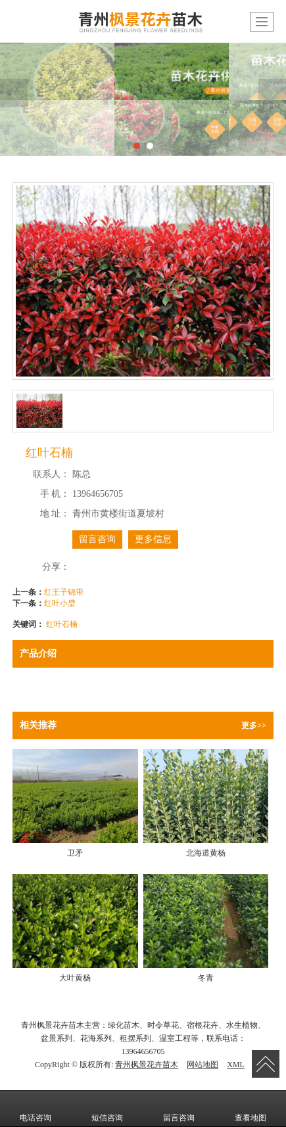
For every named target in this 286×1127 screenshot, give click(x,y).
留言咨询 (97, 539)
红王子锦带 (63, 592)
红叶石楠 (62, 624)
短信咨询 (107, 1108)
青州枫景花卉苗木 (146, 1064)
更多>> (253, 725)
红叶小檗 (60, 603)
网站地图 (202, 1064)
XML (236, 1064)
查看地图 (250, 1108)
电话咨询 (35, 1108)
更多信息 (153, 539)
